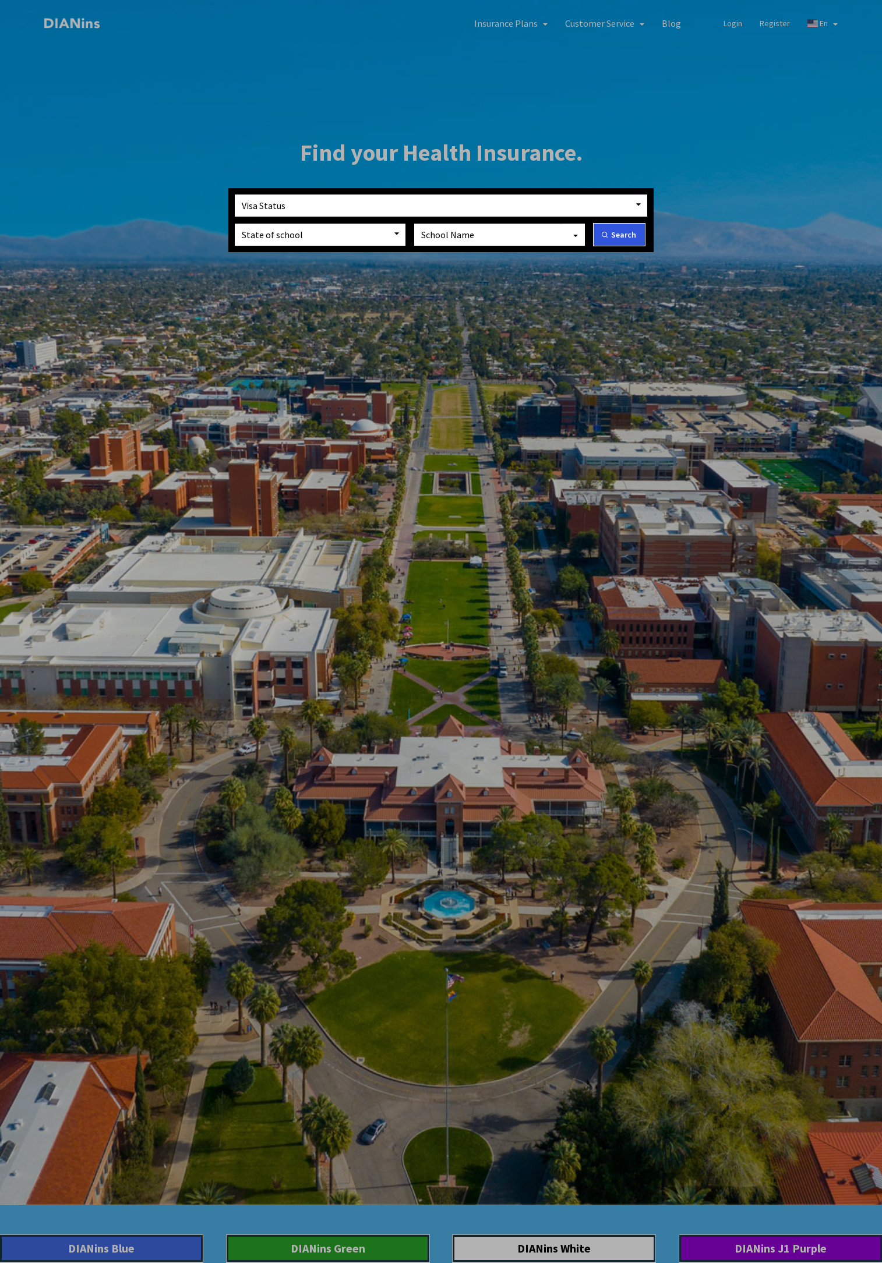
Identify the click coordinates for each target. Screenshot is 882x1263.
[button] (510, 23)
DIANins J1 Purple (781, 1248)
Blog (671, 23)
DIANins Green (328, 1248)
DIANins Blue (101, 1248)
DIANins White (554, 1248)
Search (623, 234)
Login (733, 23)
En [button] (822, 23)
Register (775, 23)
